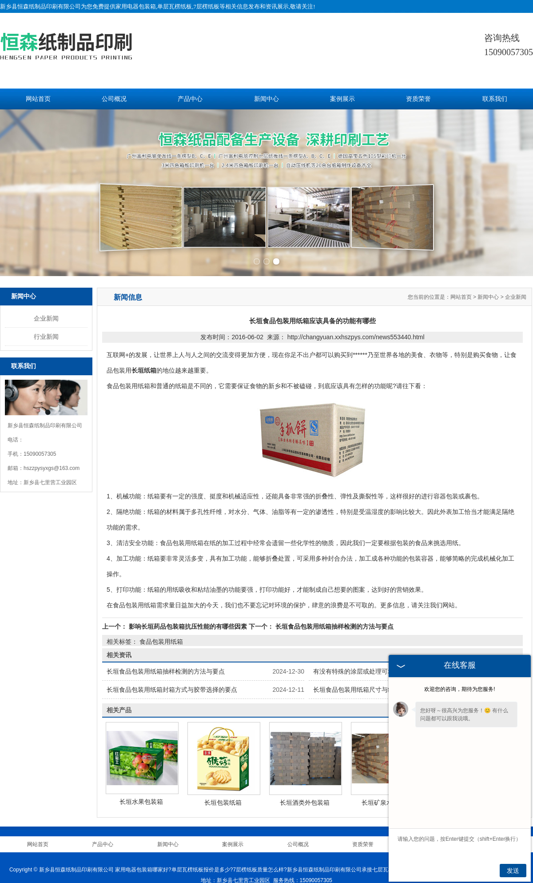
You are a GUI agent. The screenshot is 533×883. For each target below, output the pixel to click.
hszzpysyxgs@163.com (52, 466)
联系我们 (494, 99)
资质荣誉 (418, 99)
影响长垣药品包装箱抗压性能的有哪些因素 (188, 624)
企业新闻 (46, 316)
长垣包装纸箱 (223, 800)
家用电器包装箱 (135, 6)
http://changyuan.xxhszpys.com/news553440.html (356, 334)
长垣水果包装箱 (141, 799)
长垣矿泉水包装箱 (386, 800)
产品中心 (190, 99)
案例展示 (342, 99)
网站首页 (38, 99)
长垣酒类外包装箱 (305, 800)
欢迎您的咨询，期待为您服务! (459, 689)
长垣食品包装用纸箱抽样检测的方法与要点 (334, 624)
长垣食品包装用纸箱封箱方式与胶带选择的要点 (172, 687)
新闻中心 (266, 99)
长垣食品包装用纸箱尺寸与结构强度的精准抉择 (378, 687)
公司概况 (114, 99)
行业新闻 (46, 334)
